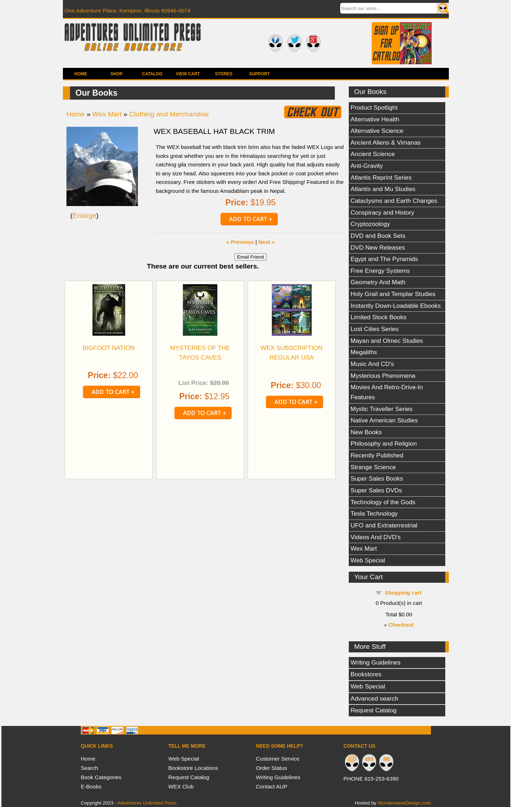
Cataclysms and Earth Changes (394, 200)
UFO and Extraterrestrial (384, 525)
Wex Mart (364, 548)
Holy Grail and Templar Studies (393, 293)
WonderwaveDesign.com (404, 803)
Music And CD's (372, 363)
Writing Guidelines (376, 662)
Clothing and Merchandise (169, 114)
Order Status (271, 768)
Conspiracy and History (382, 212)
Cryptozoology (370, 223)
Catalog (152, 73)
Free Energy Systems (380, 270)
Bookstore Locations (193, 768)
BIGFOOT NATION (109, 347)
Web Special (368, 560)
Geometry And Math (378, 282)
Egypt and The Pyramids (384, 258)
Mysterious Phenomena (383, 375)
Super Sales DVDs (376, 490)
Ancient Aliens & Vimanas (386, 142)
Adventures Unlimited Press (147, 803)
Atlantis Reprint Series (381, 177)
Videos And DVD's (376, 537)
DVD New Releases (378, 247)
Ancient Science (373, 153)
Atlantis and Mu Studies (383, 188)
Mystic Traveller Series (382, 408)
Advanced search (374, 698)
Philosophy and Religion (384, 443)
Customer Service (277, 759)
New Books (366, 432)
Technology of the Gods (383, 502)
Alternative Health (375, 119)
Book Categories (101, 777)
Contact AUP (271, 786)
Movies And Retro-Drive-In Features (387, 392)
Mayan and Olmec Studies (387, 340)
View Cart (188, 73)
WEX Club (181, 786)
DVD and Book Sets (378, 235)
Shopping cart (403, 593)
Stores (223, 73)
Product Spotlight (374, 107)
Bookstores (366, 674)
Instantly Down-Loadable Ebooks (396, 305)
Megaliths (364, 352)
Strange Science (373, 467)
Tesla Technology (374, 513)
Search (89, 768)
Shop (116, 73)
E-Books (91, 786)
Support (259, 73)
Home (80, 73)
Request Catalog (374, 710)
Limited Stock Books (378, 317)
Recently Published (377, 455)
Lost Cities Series (374, 328)
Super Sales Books (377, 478)
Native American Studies (384, 420)
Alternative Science (377, 130)
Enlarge (84, 215)
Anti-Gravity (367, 165)
